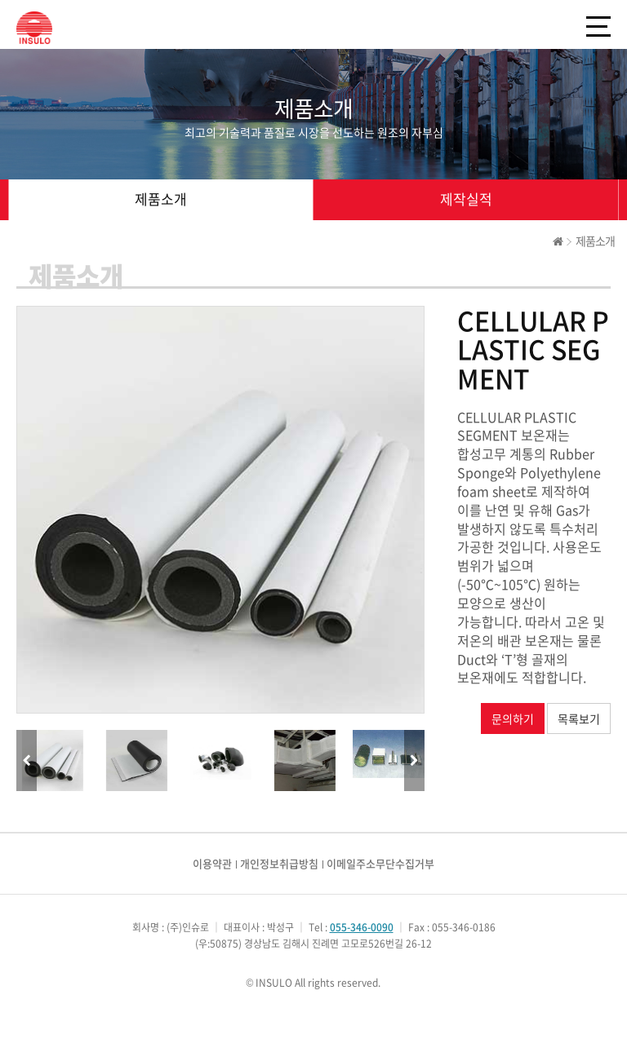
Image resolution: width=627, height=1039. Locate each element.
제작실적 (466, 198)
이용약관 (212, 863)
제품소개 (161, 198)
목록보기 (579, 718)
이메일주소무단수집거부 (380, 863)
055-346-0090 (362, 927)
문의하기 (512, 718)
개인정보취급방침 (279, 863)
